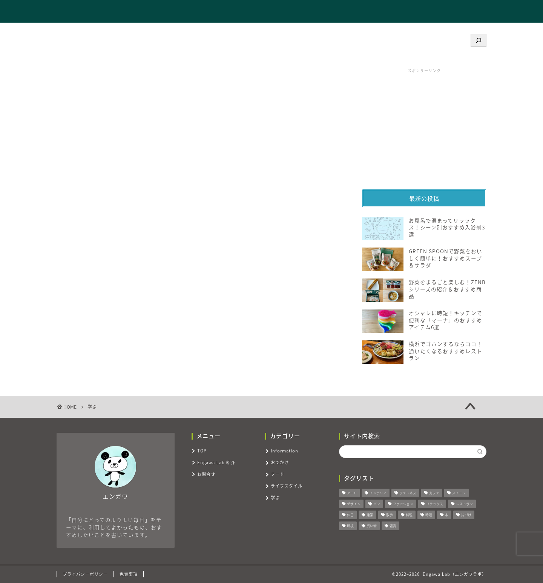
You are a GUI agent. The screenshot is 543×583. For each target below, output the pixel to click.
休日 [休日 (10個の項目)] (350, 515)
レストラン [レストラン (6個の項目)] (464, 504)
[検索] (478, 40)
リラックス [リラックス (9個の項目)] (434, 504)
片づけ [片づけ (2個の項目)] (466, 515)
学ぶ (275, 497)
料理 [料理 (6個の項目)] (409, 515)
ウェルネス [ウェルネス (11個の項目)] (407, 493)
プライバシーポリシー (85, 574)
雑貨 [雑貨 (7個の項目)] (393, 526)
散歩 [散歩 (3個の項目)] (389, 515)
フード (277, 474)
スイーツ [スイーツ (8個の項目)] (459, 493)
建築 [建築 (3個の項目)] (370, 515)
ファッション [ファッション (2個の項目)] (403, 504)
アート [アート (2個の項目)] (352, 493)
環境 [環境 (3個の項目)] (350, 526)
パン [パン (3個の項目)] (376, 504)
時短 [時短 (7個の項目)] (428, 515)
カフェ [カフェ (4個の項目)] (434, 493)
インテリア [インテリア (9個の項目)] (378, 493)
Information (284, 451)
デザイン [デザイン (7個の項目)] (353, 504)
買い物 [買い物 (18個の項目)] (372, 526)
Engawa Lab (85, 11)
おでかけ (280, 462)
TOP (342, 12)
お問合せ (434, 12)
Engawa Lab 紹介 (385, 12)
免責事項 (129, 574)
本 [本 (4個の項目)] (446, 515)
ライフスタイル (286, 486)
